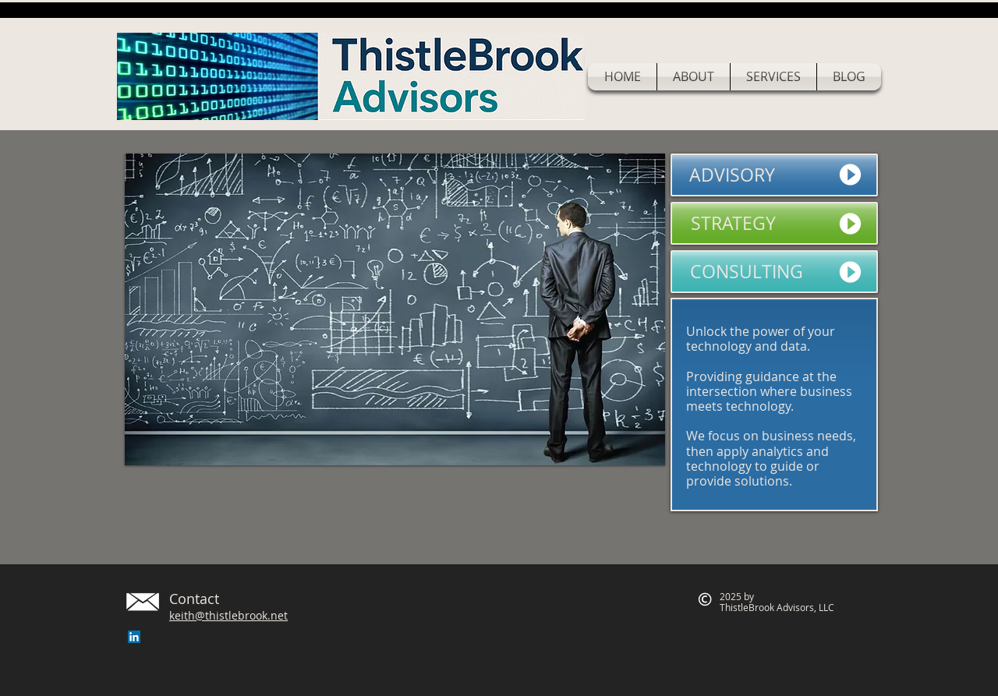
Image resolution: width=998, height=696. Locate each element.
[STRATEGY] (774, 223)
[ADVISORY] (774, 175)
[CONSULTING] (774, 271)
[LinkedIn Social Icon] (134, 637)
